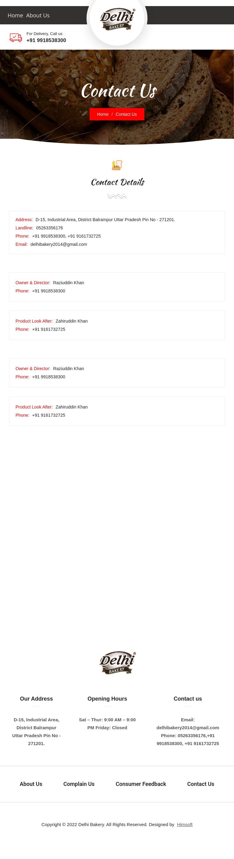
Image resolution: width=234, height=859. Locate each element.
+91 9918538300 (46, 40)
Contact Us (200, 784)
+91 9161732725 (201, 743)
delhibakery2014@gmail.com (188, 727)
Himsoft (185, 824)
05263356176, (192, 735)
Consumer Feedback (141, 784)
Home (15, 15)
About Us (38, 15)
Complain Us (78, 784)
